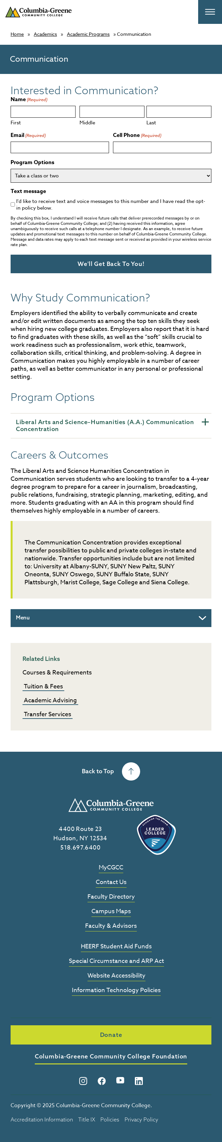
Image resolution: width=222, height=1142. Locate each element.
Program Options (32, 162)
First (16, 122)
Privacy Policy (141, 1119)
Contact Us (111, 882)
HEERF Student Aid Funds (116, 946)
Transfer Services (47, 714)
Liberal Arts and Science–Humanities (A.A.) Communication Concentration (112, 425)
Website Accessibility (116, 976)
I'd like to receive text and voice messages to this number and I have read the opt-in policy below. (110, 204)
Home (17, 34)
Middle (87, 122)
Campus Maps (111, 912)
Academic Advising (50, 700)
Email (28, 135)
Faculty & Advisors (111, 926)
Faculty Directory (111, 897)
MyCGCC (111, 868)
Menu (23, 617)
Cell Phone (137, 135)
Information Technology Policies (116, 990)
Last (151, 122)
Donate (111, 1034)
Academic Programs (88, 34)
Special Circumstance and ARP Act (116, 961)
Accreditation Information (42, 1119)
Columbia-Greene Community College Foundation (111, 1056)
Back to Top (111, 771)
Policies (109, 1119)
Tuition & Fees (43, 686)
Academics (45, 34)
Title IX (86, 1119)
